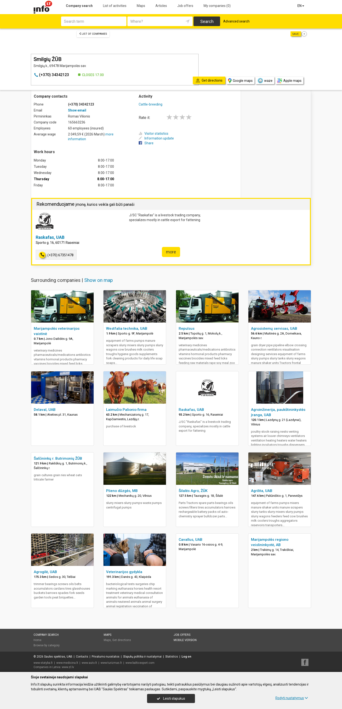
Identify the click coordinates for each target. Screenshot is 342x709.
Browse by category (47, 645)
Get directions (121, 640)
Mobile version (185, 640)
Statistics (171, 656)
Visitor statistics (153, 133)
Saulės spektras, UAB (58, 656)
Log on (186, 656)
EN (301, 6)
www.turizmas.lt (111, 662)
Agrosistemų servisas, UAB (274, 328)
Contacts (82, 656)
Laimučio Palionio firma (126, 410)
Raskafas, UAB (50, 237)
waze (265, 81)
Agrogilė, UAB (45, 572)
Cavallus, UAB (190, 539)
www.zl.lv (68, 667)
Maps (141, 6)
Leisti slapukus (171, 698)
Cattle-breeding (150, 104)
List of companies (93, 33)
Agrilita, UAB (261, 491)
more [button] (171, 251)
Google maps (240, 80)
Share (146, 143)
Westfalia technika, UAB (126, 328)
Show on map (98, 280)
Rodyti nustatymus (291, 698)
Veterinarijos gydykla (124, 572)
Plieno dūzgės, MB (122, 491)
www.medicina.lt (67, 662)
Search (207, 21)
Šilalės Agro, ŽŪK (193, 491)
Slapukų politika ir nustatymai (142, 656)
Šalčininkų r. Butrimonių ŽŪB (58, 458)
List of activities (114, 6)
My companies (217, 6)
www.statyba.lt (43, 662)
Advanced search (236, 21)
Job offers (185, 6)
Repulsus (186, 328)
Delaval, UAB (45, 410)
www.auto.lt (89, 662)
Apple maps (289, 80)
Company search (79, 6)
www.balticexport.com (139, 662)
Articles (161, 6)
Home (37, 640)
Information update (156, 138)
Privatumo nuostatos (106, 656)
